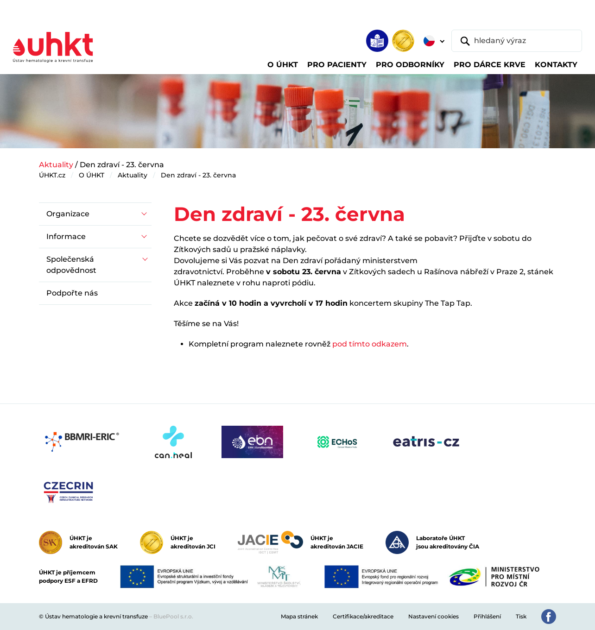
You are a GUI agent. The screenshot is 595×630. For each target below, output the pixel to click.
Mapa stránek (299, 616)
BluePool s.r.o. (173, 616)
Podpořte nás (72, 293)
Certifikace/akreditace (363, 616)
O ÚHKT (91, 175)
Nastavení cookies (433, 616)
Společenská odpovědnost (71, 265)
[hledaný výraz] (516, 41)
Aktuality (56, 164)
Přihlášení (487, 616)
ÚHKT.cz (52, 175)
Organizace (67, 213)
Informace (66, 236)
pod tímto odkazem (369, 344)
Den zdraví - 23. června (198, 175)
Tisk (521, 616)
